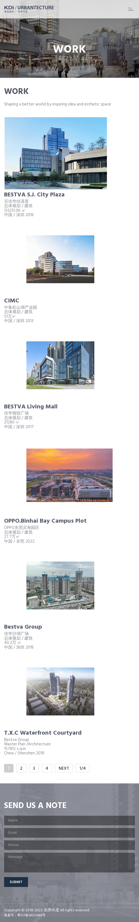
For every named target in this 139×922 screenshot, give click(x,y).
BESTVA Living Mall (31, 407)
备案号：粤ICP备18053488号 (25, 915)
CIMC (11, 301)
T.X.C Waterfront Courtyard (43, 733)
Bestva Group (23, 627)
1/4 (83, 768)
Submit (16, 882)
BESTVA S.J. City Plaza (34, 195)
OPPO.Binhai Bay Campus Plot (45, 521)
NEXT (64, 768)
